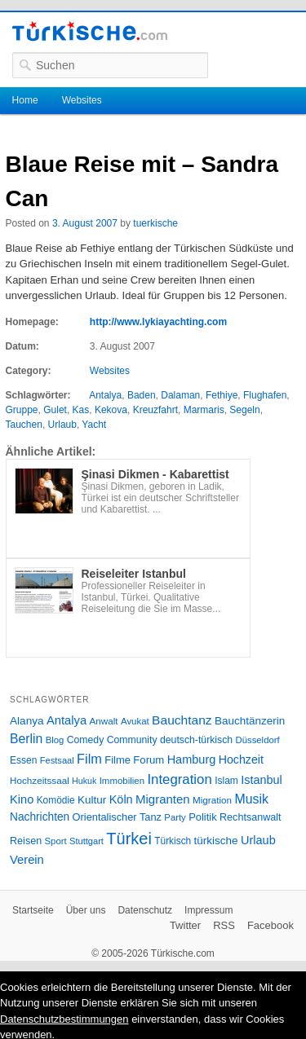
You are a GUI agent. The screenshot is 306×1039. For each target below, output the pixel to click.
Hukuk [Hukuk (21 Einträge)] (84, 781)
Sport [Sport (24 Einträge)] (56, 841)
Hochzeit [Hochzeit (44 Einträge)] (241, 759)
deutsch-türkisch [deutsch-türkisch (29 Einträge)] (196, 740)
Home (25, 100)
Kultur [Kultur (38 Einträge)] (92, 800)
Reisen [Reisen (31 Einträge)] (26, 841)
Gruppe (22, 410)
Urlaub (62, 424)
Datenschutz (145, 910)
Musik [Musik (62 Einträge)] (251, 799)
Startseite (33, 910)
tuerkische (155, 223)
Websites (82, 100)
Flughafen (264, 395)
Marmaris (204, 410)
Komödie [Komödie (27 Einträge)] (56, 800)
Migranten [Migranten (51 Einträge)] (162, 799)
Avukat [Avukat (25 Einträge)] (135, 721)
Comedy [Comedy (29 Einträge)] (85, 740)
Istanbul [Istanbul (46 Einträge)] (261, 779)
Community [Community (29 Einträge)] (132, 740)
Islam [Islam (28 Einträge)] (226, 780)
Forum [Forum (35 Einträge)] (148, 760)
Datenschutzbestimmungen (64, 1019)
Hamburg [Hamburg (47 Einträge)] (191, 759)
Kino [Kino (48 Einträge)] (21, 799)
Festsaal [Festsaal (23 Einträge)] (57, 760)
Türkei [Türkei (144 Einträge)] (129, 838)
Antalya (105, 395)
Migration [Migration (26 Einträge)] (212, 800)
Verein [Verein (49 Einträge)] (27, 859)
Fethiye (221, 395)
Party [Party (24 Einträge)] (174, 817)
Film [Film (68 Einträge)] (89, 758)
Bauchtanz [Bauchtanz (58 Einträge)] (181, 720)
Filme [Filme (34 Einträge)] (117, 760)
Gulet (55, 410)
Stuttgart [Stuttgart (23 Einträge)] (86, 841)
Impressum (208, 910)
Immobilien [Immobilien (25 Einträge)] (122, 781)
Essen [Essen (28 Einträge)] (23, 760)
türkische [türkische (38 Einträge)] (216, 840)
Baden (141, 395)
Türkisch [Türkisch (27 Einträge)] (172, 841)
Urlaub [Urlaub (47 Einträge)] (258, 840)
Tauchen (24, 424)
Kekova (111, 410)
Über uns (86, 910)
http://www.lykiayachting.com (158, 322)
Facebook (270, 925)
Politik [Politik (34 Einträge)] (202, 817)
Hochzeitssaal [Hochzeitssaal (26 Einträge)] (39, 780)
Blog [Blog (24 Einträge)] (55, 740)
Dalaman (180, 395)
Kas (81, 410)
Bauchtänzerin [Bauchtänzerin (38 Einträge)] (250, 721)
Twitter (185, 925)
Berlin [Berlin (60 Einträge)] (26, 739)
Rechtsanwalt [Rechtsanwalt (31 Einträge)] (251, 817)
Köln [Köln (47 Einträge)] (121, 799)
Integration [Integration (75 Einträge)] (179, 779)
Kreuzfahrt (155, 410)
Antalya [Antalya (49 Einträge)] (66, 720)
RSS (224, 925)
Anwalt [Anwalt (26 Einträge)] (104, 720)
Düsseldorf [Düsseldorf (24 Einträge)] (258, 740)
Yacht (94, 424)
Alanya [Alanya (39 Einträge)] (27, 721)
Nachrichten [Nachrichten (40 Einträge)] (39, 817)
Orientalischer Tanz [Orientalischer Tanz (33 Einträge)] (117, 817)
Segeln (244, 410)
